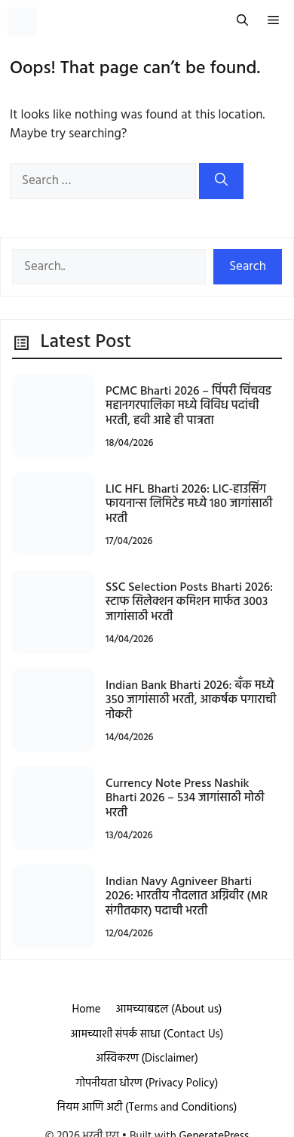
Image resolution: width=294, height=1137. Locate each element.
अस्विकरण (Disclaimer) (147, 1058)
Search (247, 267)
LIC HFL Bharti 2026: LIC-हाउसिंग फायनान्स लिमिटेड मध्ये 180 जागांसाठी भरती (189, 504)
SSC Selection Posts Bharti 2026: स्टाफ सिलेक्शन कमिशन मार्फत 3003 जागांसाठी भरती (189, 602)
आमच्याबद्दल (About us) (169, 1009)
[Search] (221, 181)
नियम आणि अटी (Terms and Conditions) (147, 1108)
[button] (242, 21)
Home (86, 1009)
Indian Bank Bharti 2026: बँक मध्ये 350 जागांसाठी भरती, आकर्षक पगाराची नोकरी (191, 700)
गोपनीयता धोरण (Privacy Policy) (147, 1083)
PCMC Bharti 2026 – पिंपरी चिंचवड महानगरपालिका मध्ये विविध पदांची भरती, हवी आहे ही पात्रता (188, 406)
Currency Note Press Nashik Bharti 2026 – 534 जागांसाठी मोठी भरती (185, 798)
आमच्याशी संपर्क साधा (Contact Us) (147, 1034)
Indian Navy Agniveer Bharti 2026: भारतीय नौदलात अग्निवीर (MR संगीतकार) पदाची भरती (187, 896)
